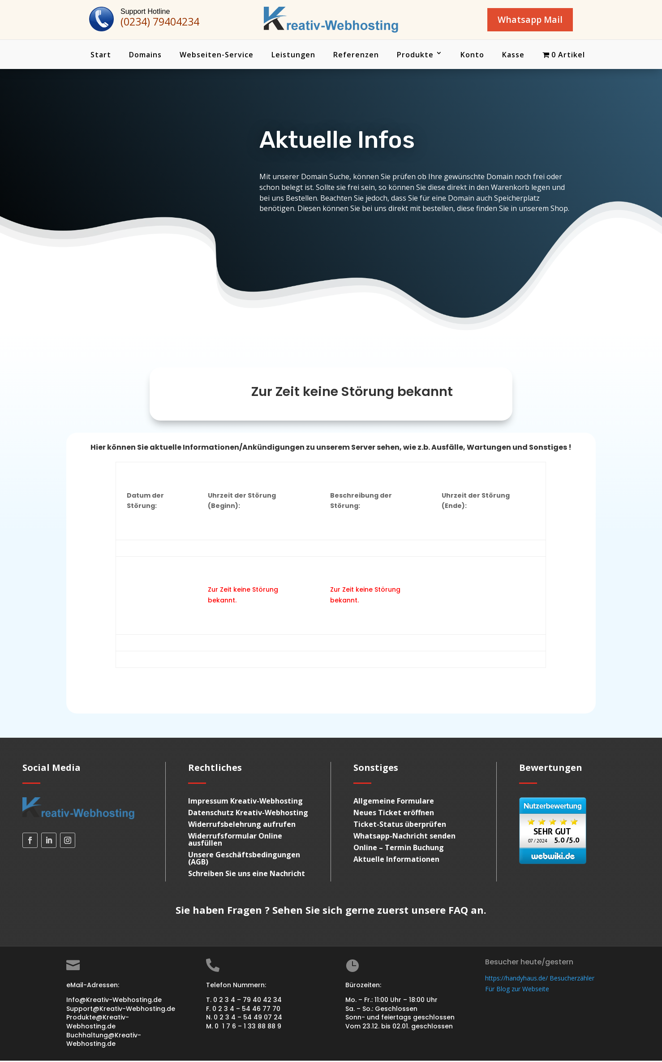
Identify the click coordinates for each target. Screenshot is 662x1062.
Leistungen (293, 56)
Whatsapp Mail (523, 20)
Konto (472, 56)
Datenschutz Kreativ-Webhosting (248, 814)
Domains (145, 56)
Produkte (415, 56)
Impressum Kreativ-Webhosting (245, 802)
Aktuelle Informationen (396, 860)
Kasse (513, 56)
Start (100, 56)
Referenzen (356, 56)
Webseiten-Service (217, 56)
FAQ (458, 911)
